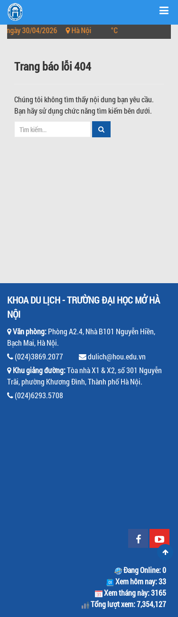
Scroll (165, 552)
